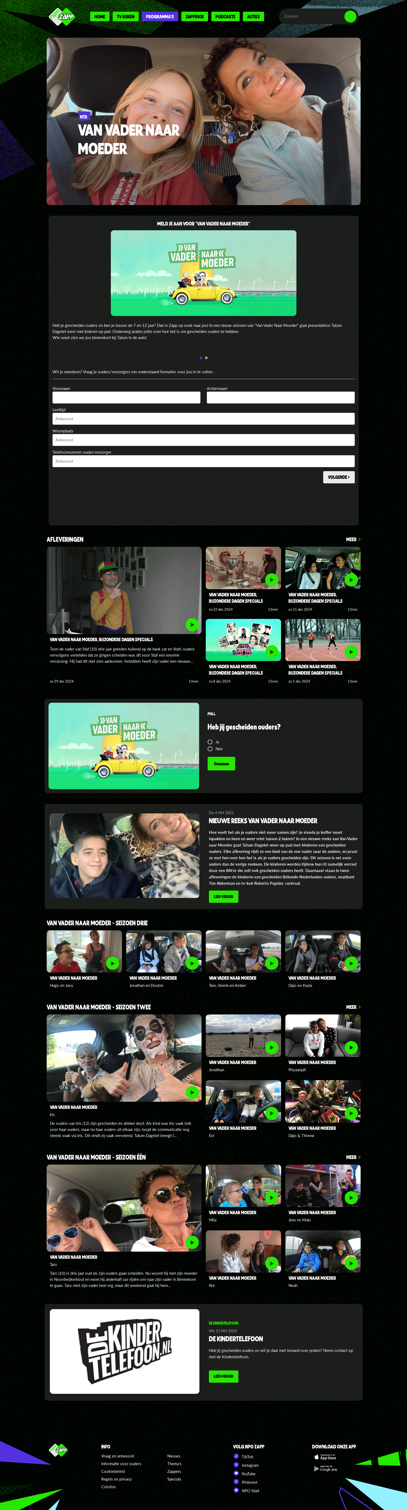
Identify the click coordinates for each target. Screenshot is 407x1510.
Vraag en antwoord (117, 1455)
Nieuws (174, 1455)
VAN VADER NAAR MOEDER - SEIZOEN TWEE (99, 1006)
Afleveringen (65, 539)
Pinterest (245, 1481)
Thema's (174, 1463)
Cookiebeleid (113, 1470)
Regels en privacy (116, 1478)
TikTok (243, 1455)
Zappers (174, 1470)
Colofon (108, 1486)
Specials (174, 1478)
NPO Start (246, 1489)
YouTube (244, 1472)
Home (99, 16)
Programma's (160, 16)
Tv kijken (125, 16)
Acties (253, 16)
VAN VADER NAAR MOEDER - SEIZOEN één (96, 1156)
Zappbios (195, 16)
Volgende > (338, 477)
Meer (351, 539)
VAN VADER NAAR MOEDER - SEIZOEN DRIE (97, 922)
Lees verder (224, 897)
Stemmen (221, 763)
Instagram (246, 1464)
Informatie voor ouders (121, 1463)
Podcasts (225, 16)
